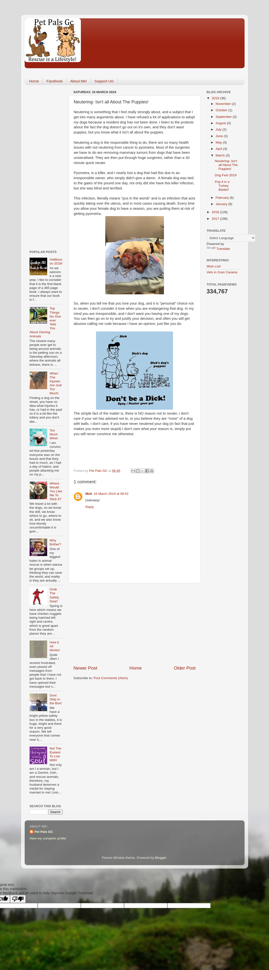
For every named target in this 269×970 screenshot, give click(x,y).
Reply (90, 507)
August (221, 123)
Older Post (184, 668)
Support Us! (104, 81)
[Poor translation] (18, 899)
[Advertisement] (135, 624)
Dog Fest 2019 (226, 175)
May (219, 142)
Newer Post (85, 668)
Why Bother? (55, 542)
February (223, 197)
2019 (216, 98)
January (222, 204)
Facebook (54, 81)
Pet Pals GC (43, 832)
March (221, 155)
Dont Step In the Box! (56, 699)
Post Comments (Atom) (111, 678)
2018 (216, 212)
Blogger (160, 858)
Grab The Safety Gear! (54, 595)
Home (34, 81)
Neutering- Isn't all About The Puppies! (226, 165)
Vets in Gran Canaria (222, 272)
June (220, 136)
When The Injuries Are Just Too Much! (56, 383)
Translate (218, 249)
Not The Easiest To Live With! (55, 754)
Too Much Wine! (54, 434)
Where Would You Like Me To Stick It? (56, 491)
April (219, 149)
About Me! (78, 81)
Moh (89, 494)
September (224, 117)
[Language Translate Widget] (231, 238)
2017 (216, 218)
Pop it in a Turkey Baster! (222, 185)
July (219, 129)
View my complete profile (48, 838)
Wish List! (214, 266)
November (224, 104)
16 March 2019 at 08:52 (111, 494)
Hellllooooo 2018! (56, 261)
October (222, 110)
